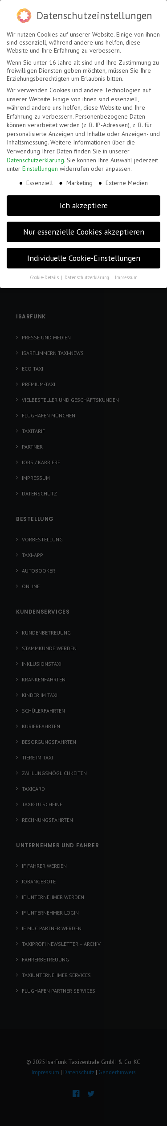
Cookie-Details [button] (45, 271)
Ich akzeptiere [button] (84, 199)
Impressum (126, 271)
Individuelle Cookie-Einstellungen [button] (83, 252)
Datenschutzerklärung (35, 154)
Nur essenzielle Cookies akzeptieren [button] (83, 226)
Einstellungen (40, 163)
